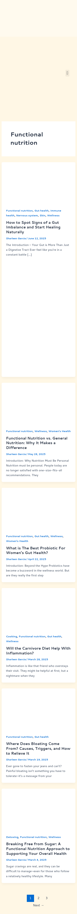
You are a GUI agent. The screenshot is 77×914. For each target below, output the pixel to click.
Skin (42, 215)
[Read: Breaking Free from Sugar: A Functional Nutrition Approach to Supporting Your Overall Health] (38, 809)
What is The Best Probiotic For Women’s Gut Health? (35, 550)
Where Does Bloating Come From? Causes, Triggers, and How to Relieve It (38, 748)
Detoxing (12, 837)
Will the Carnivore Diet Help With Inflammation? (38, 651)
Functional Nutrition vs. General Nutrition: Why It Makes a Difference (37, 442)
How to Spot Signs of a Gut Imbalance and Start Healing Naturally (33, 227)
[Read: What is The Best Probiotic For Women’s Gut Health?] (38, 508)
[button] (67, 73)
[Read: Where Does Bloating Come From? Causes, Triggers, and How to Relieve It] (38, 709)
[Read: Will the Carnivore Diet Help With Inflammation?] (38, 608)
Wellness (53, 215)
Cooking (11, 636)
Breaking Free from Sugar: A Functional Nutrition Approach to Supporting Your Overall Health (38, 848)
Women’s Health (59, 431)
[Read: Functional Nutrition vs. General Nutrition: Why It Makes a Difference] (38, 403)
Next (38, 905)
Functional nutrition (19, 210)
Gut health (41, 210)
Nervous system (27, 215)
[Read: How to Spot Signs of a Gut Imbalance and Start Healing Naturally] (38, 182)
